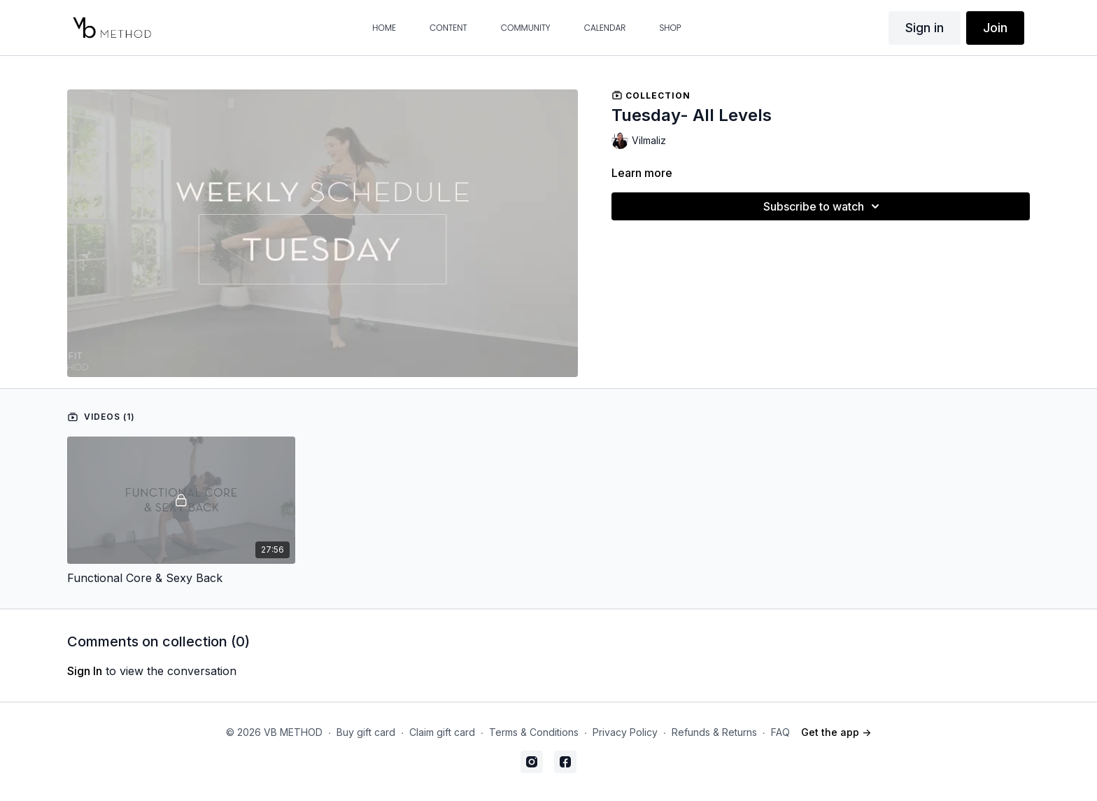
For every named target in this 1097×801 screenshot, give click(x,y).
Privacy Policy (625, 732)
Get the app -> (836, 732)
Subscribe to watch (823, 206)
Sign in (924, 27)
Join (995, 27)
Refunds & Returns (714, 732)
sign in (84, 671)
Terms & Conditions (534, 732)
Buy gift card (366, 732)
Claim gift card (442, 732)
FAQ (780, 732)
